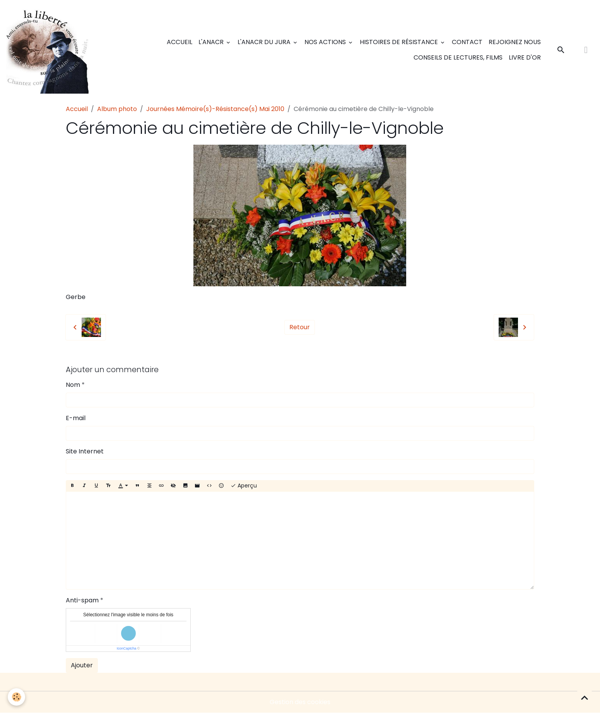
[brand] (50, 50)
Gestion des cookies (300, 702)
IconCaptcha (127, 648)
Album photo (117, 108)
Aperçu (244, 485)
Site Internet (85, 451)
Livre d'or (525, 57)
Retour (299, 327)
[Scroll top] (584, 697)
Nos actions (325, 42)
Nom (73, 384)
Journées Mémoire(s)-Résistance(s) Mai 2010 (215, 108)
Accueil (179, 42)
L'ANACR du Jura (265, 42)
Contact (467, 42)
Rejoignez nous (515, 42)
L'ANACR (211, 42)
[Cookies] (16, 697)
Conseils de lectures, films (458, 57)
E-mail (75, 418)
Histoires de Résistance (399, 42)
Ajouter (82, 665)
